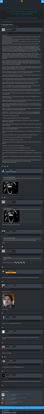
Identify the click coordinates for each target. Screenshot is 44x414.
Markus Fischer (6, 139)
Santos (4, 147)
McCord (4, 46)
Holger (4, 152)
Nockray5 (5, 134)
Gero (4, 92)
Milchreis (5, 108)
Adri (4, 150)
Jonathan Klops (7, 402)
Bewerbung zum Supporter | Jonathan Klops (13, 401)
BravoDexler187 (7, 395)
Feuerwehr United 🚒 (8, 399)
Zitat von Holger (7, 208)
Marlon (4, 85)
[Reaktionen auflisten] (6, 166)
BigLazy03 (5, 75)
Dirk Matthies (7, 398)
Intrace (4, 53)
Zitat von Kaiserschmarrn (9, 177)
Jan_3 (4, 127)
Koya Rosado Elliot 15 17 (7, 96)
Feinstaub (5, 100)
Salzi (4, 78)
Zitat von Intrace (7, 257)
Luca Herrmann (6, 66)
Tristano (4, 118)
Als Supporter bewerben (9, 403)
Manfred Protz (6, 142)
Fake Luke (5, 89)
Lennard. (5, 71)
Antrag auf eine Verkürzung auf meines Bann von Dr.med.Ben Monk (18, 393)
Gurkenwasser (6, 120)
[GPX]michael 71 (6, 112)
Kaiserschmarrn (5, 26)
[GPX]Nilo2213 (6, 156)
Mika (4, 82)
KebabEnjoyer (6, 115)
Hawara (4, 103)
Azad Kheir (5, 145)
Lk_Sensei (5, 137)
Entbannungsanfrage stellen (9, 396)
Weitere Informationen (6, 412)
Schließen (14, 412)
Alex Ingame (5, 131)
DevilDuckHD (5, 124)
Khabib (4, 60)
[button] (1, 1)
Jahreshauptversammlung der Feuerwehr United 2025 (15, 397)
